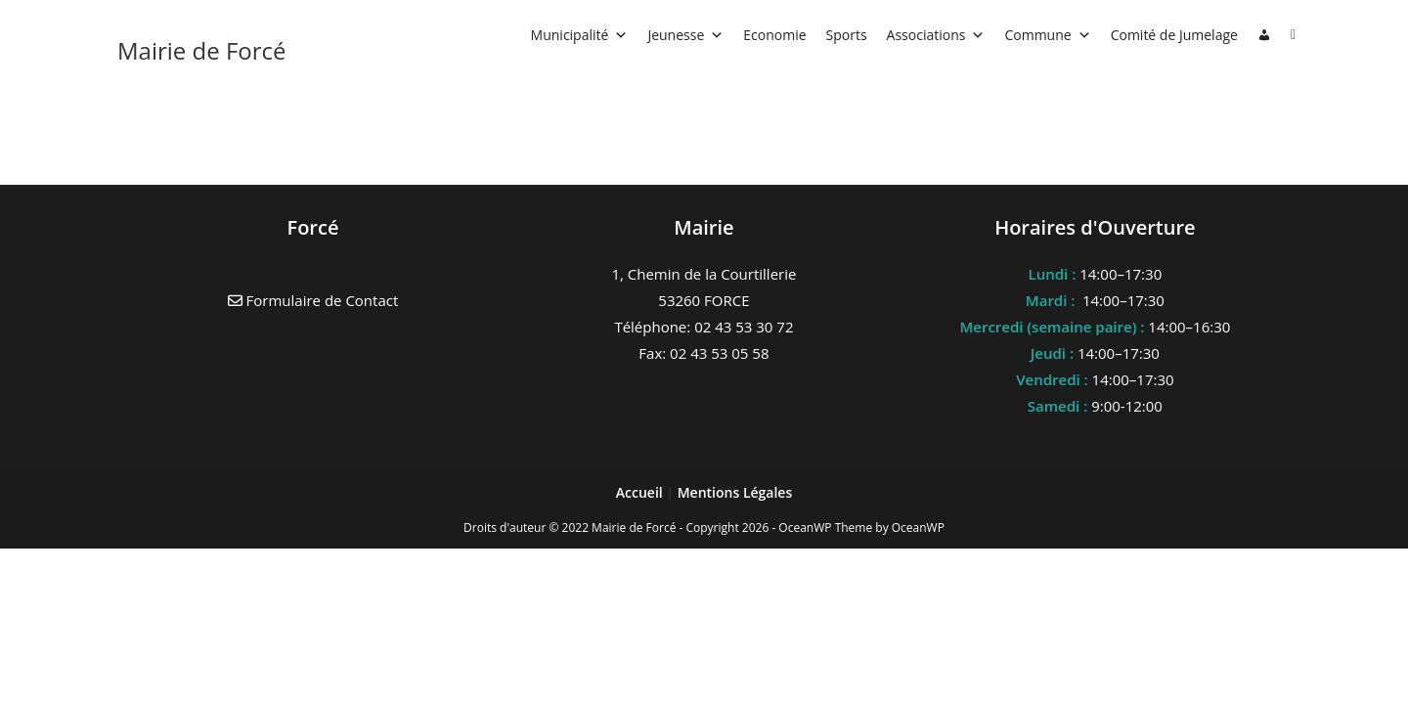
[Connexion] (1264, 35)
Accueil (641, 492)
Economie (774, 34)
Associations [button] (936, 34)
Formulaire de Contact (313, 300)
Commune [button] (1047, 34)
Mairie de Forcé (201, 50)
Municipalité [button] (580, 34)
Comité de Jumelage (1174, 34)
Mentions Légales (735, 492)
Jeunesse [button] (685, 34)
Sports (846, 34)
